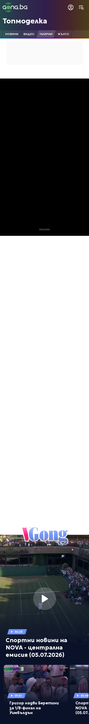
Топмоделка (25, 21)
